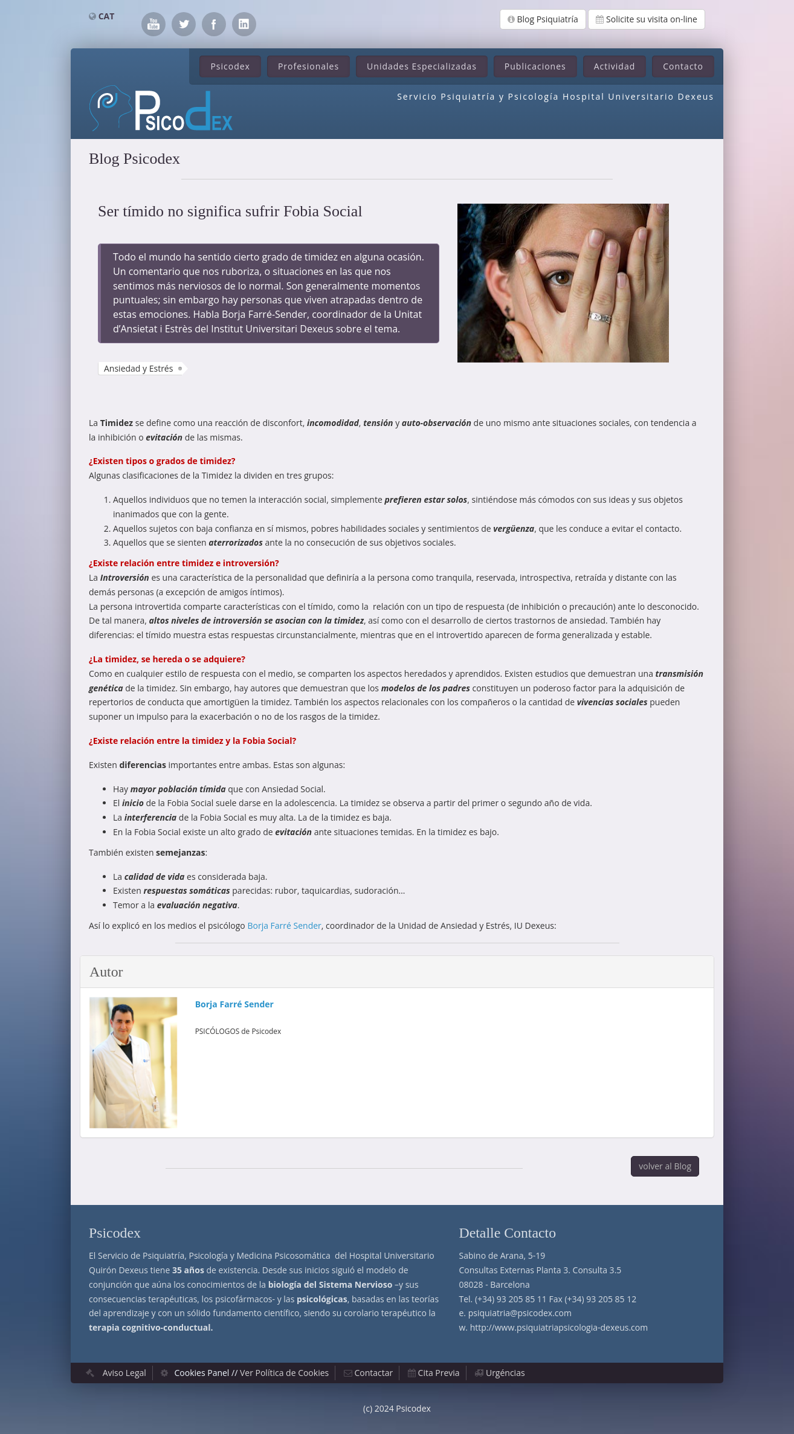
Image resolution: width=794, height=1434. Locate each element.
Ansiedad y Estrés (138, 368)
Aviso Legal (124, 1372)
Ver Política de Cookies (284, 1372)
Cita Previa (439, 1372)
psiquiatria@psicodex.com (520, 1313)
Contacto (683, 66)
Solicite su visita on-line (646, 19)
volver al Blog (665, 1166)
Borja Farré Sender (284, 925)
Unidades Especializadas (422, 66)
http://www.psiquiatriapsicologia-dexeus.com (559, 1327)
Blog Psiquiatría (543, 19)
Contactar (374, 1372)
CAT (106, 16)
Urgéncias (505, 1372)
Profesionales (308, 66)
